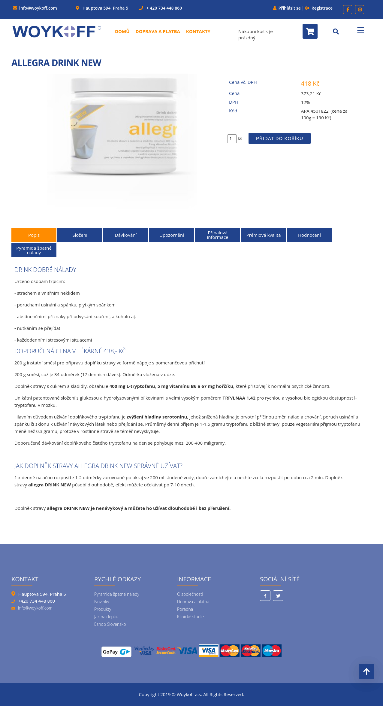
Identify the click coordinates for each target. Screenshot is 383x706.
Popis (34, 235)
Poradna (185, 609)
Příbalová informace (217, 235)
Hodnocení (309, 235)
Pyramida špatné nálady (34, 250)
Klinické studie (190, 616)
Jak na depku (106, 616)
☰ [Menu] (361, 30)
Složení (79, 235)
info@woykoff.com (38, 8)
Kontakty (198, 31)
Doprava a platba (158, 31)
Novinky (101, 601)
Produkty (102, 609)
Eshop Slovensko (110, 624)
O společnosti (190, 594)
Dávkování (126, 235)
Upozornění (171, 235)
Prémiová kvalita (263, 235)
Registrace (322, 8)
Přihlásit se (290, 8)
